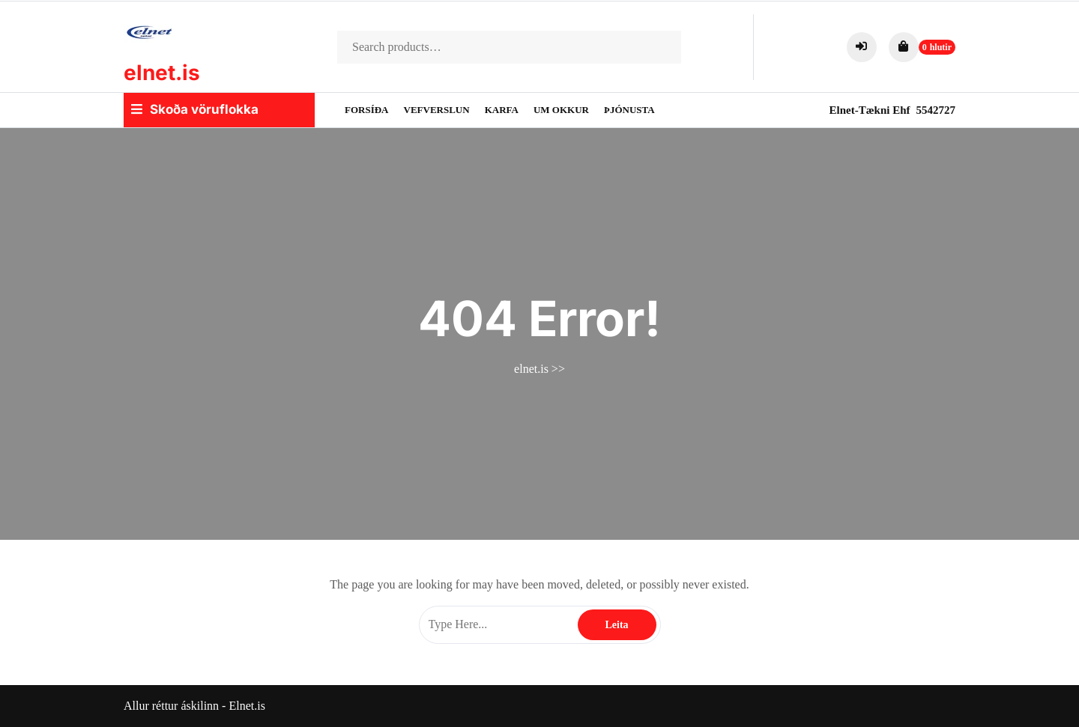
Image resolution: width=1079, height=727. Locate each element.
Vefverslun (437, 109)
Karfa (502, 109)
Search (656, 47)
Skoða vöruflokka (195, 109)
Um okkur (561, 109)
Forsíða (367, 109)
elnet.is (162, 72)
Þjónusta (629, 109)
